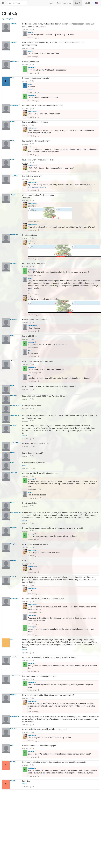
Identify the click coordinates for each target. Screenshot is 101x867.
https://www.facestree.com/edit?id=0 (37, 192)
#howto (24, 480)
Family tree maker (64, 3)
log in (4, 19)
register (10, 19)
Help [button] (88, 3)
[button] (97, 3)
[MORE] (30, 299)
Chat (77, 3)
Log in (51, 3)
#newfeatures (31, 90)
